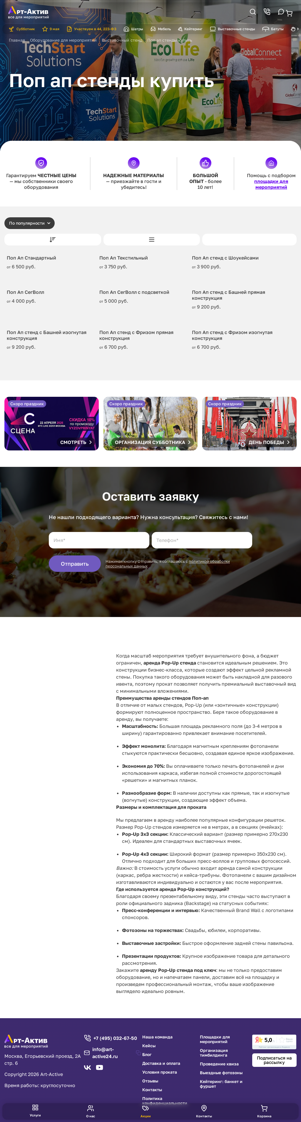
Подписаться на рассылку (274, 1060)
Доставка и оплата (161, 1063)
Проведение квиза (219, 1064)
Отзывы (150, 1081)
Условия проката (159, 1072)
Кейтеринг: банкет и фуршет (221, 1084)
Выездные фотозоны (221, 1072)
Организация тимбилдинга (214, 1052)
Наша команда (157, 1037)
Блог (147, 1054)
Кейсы (148, 1045)
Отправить (75, 563)
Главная (17, 40)
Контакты (152, 1089)
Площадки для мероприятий (215, 1039)
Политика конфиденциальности (164, 1101)
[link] (274, 1042)
